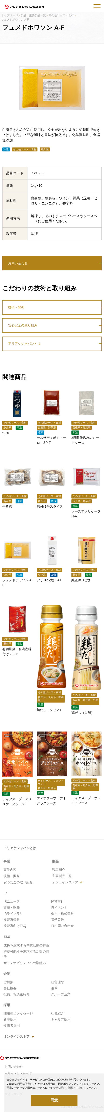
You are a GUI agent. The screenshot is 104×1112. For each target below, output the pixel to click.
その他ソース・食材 (61, 15)
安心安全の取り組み (22, 325)
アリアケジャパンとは (24, 343)
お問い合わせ (18, 263)
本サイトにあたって (18, 1073)
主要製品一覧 (37, 15)
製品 (23, 15)
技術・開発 (16, 307)
